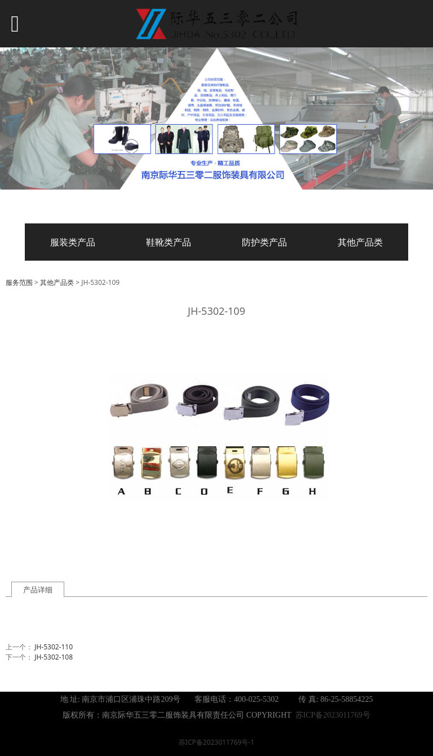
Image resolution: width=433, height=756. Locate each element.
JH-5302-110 (53, 647)
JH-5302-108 (53, 657)
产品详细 (37, 589)
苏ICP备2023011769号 (332, 715)
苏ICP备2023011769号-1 (216, 742)
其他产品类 (360, 242)
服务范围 (19, 282)
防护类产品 (264, 242)
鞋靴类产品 (168, 242)
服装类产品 (72, 242)
